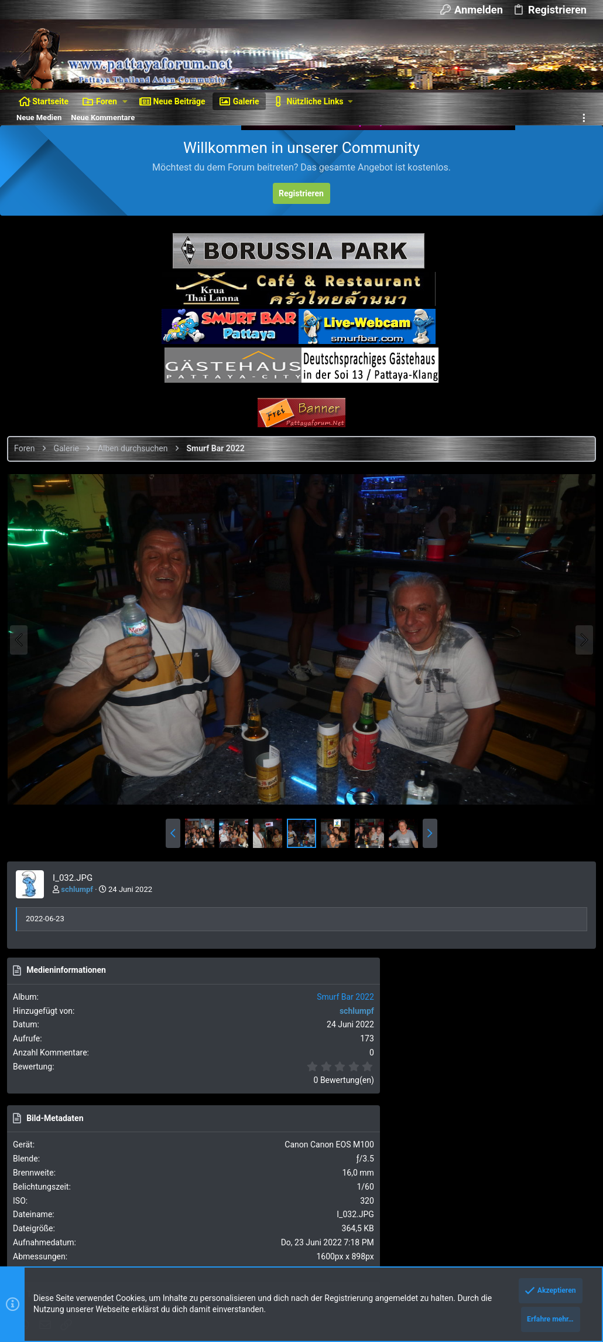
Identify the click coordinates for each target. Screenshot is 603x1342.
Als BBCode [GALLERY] (489, 967)
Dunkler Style (37, 1190)
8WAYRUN (158, 1262)
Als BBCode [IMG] (481, 901)
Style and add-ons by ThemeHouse (73, 1252)
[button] (125, 101)
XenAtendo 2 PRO (41, 1262)
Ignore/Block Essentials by (117, 1231)
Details (394, 1241)
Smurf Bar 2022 (556, 512)
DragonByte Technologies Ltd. (327, 1241)
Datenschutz (436, 1190)
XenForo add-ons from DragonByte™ (170, 1241)
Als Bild (463, 868)
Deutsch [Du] (99, 1190)
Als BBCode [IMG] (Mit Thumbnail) (508, 934)
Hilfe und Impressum (500, 1190)
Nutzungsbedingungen (370, 1190)
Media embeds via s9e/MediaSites (196, 1252)
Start (550, 1190)
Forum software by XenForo (106, 1219)
